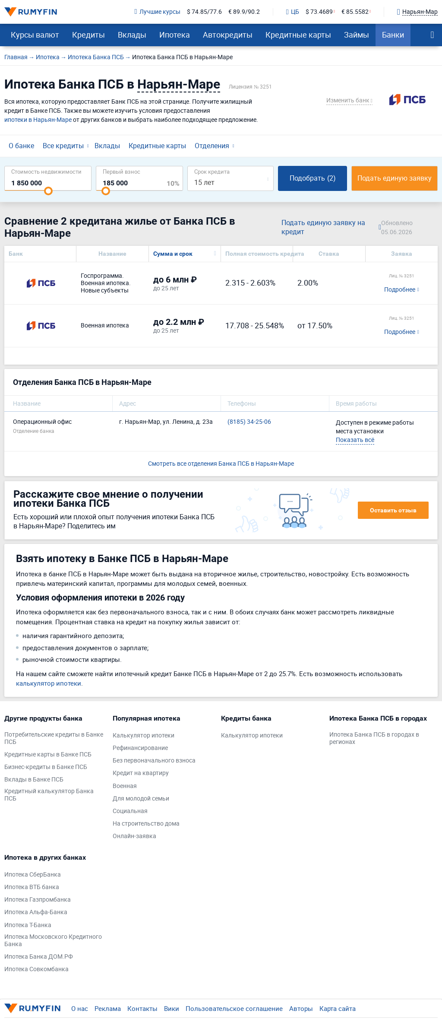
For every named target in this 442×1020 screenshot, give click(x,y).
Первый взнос (121, 171)
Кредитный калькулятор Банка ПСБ (49, 795)
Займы (356, 34)
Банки (393, 34)
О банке (21, 145)
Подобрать (313, 178)
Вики (171, 1008)
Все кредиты (63, 145)
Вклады (132, 34)
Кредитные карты (298, 34)
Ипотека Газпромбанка (37, 899)
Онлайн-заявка (134, 836)
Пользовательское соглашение (234, 1008)
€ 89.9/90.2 (244, 12)
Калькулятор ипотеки (143, 735)
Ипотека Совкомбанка (36, 969)
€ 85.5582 (355, 12)
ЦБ (292, 12)
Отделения (212, 145)
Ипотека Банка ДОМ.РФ (38, 956)
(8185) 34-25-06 (249, 422)
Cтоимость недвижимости (46, 171)
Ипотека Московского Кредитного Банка (53, 940)
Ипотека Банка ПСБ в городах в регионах (374, 738)
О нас (79, 1008)
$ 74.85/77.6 (204, 12)
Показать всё (355, 439)
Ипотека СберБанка (32, 874)
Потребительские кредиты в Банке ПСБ (53, 738)
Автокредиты (228, 34)
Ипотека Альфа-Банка (35, 912)
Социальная (130, 811)
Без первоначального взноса (154, 760)
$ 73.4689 (319, 12)
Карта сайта (337, 1008)
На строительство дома (146, 823)
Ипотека (174, 34)
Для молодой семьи (141, 798)
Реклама (108, 1008)
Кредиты (88, 34)
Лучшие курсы (157, 12)
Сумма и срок (173, 253)
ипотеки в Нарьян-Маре (38, 119)
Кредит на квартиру (141, 773)
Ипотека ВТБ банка (31, 887)
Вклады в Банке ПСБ (33, 779)
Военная (125, 786)
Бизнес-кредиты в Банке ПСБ (45, 767)
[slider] (48, 191)
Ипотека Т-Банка (27, 925)
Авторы (301, 1008)
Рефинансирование (140, 748)
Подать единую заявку (394, 178)
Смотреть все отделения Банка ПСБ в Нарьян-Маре (221, 463)
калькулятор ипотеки (48, 683)
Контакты (142, 1008)
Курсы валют (35, 34)
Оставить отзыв (393, 510)
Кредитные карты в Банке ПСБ (48, 754)
